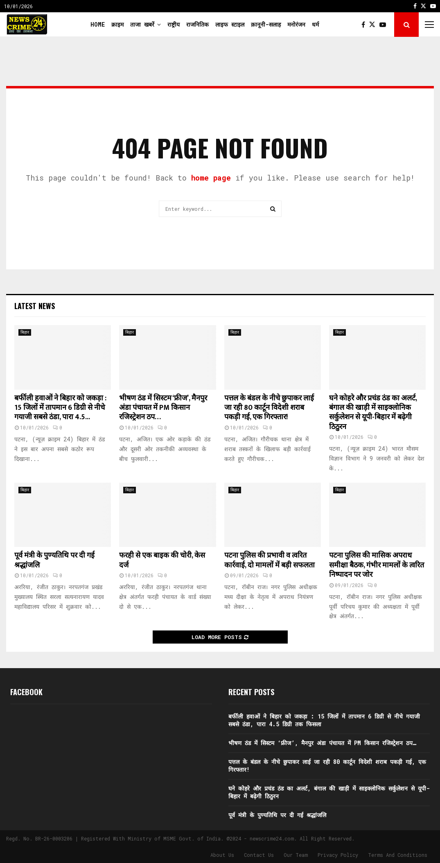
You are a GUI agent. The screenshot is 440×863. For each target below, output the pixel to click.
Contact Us (259, 855)
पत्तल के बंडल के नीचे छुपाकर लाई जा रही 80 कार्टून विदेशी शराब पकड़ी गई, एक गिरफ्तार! (269, 408)
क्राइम (117, 24)
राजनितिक (197, 24)
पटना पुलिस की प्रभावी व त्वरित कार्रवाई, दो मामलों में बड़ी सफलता (269, 560)
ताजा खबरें (142, 24)
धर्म (315, 24)
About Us (222, 855)
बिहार (24, 332)
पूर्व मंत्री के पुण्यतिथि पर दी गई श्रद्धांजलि (54, 560)
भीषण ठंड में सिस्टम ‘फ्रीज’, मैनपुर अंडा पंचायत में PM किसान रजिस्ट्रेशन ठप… (163, 408)
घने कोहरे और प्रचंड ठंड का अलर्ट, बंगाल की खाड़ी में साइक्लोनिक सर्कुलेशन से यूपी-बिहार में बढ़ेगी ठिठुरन (373, 412)
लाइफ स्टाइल (229, 24)
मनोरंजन (296, 24)
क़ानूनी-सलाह (266, 24)
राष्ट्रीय (173, 24)
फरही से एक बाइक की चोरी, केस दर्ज (162, 560)
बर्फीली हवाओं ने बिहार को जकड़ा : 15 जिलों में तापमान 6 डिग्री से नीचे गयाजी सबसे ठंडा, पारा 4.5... (60, 408)
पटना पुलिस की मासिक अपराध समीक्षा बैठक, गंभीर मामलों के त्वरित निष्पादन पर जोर (376, 565)
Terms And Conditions (397, 855)
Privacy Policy (338, 855)
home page (211, 178)
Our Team (296, 855)
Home (97, 24)
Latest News (34, 305)
